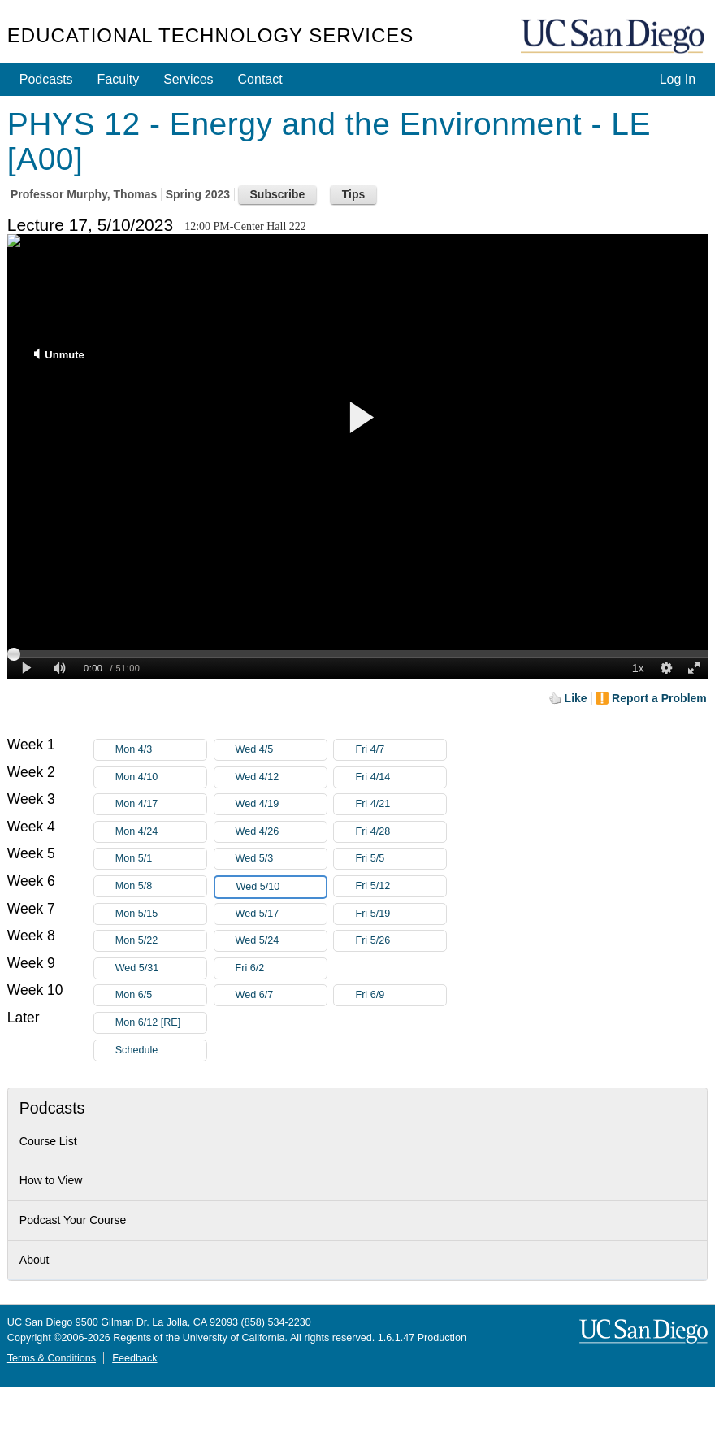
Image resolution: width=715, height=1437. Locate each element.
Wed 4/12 (281, 777)
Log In (678, 79)
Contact (260, 79)
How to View (51, 1180)
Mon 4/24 (160, 832)
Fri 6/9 (400, 995)
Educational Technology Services (210, 35)
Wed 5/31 (160, 968)
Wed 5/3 (281, 859)
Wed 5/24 (281, 941)
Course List (48, 1141)
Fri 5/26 (400, 941)
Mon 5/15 (160, 914)
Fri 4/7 (400, 750)
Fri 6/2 (281, 968)
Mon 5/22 (160, 941)
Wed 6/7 (281, 995)
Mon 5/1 (160, 859)
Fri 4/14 (400, 777)
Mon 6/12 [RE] (160, 1023)
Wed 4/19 (281, 804)
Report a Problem (659, 698)
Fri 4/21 (400, 804)
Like (576, 698)
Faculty (119, 79)
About (35, 1259)
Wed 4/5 (281, 750)
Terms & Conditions (51, 1358)
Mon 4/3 (160, 750)
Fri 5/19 (400, 914)
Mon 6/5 (160, 995)
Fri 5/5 (400, 859)
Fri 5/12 (400, 886)
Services (188, 79)
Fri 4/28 (400, 832)
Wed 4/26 (281, 832)
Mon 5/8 (160, 886)
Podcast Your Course (73, 1219)
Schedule (136, 1050)
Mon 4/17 (160, 804)
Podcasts (46, 79)
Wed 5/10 (281, 887)
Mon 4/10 (160, 777)
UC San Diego (614, 37)
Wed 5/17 (281, 914)
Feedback (134, 1358)
